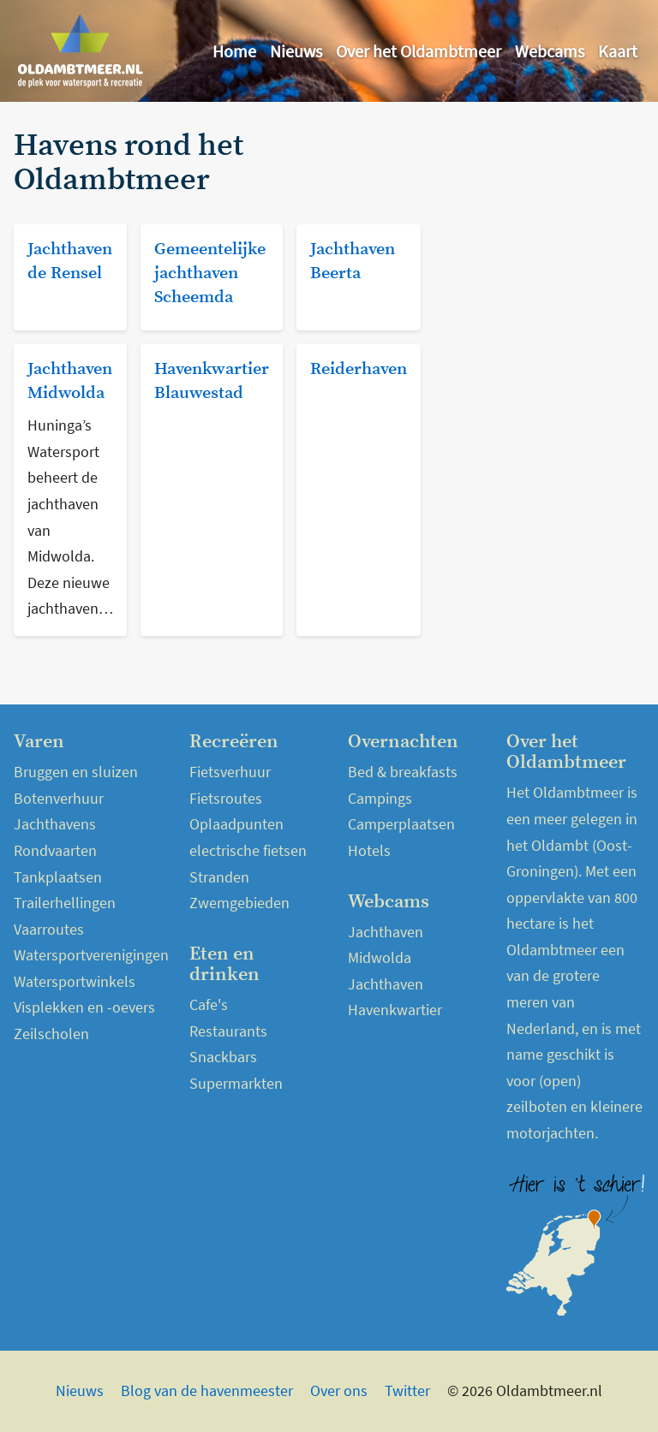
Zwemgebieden (239, 902)
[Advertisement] (542, 214)
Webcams (549, 51)
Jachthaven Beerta (352, 261)
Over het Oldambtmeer (418, 51)
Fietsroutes (225, 798)
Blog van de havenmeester (207, 1390)
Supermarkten (236, 1083)
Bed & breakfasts (403, 771)
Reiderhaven (358, 369)
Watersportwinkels (74, 981)
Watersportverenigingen (91, 955)
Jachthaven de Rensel (69, 261)
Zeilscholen (51, 1033)
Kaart (617, 51)
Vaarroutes (49, 929)
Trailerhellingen (65, 902)
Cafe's (208, 1004)
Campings (380, 798)
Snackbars (223, 1057)
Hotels (369, 850)
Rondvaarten (55, 850)
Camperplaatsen (401, 824)
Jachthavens (55, 824)
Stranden (219, 877)
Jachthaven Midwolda (69, 381)
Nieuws (296, 51)
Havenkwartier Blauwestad (211, 381)
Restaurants (228, 1031)
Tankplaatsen (58, 877)
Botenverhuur (59, 798)
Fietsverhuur (230, 771)
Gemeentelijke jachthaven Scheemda (210, 273)
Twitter (407, 1390)
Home (234, 51)
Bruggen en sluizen (76, 771)
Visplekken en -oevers (84, 1007)
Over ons (339, 1390)
